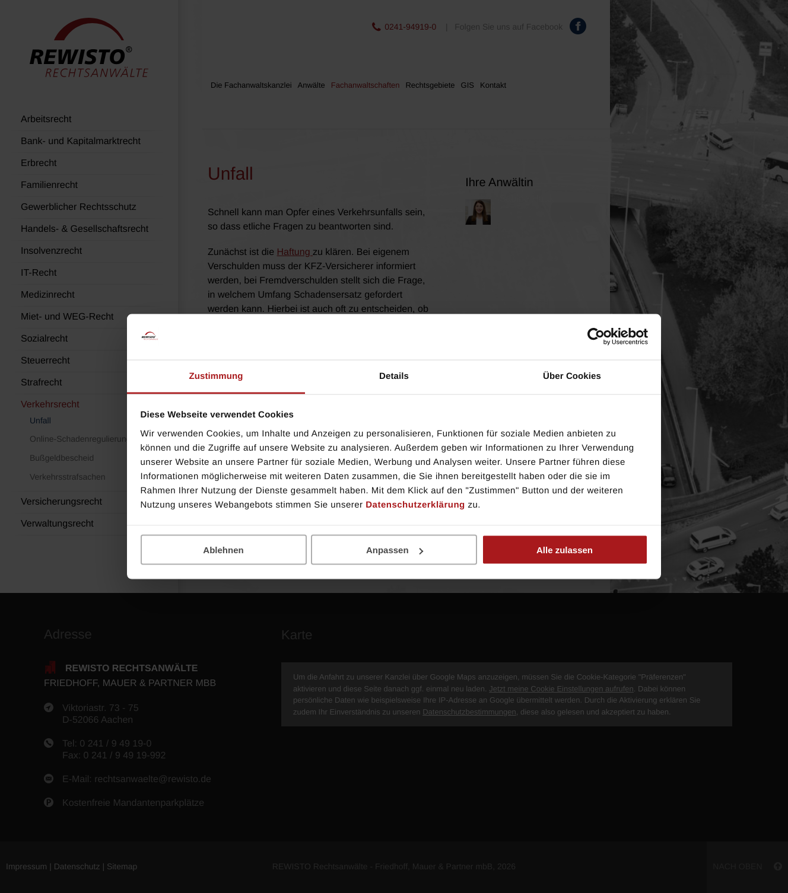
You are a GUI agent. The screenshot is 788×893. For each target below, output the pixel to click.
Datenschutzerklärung (415, 504)
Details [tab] (394, 376)
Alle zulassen (564, 550)
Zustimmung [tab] (216, 376)
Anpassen (394, 550)
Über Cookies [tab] (572, 376)
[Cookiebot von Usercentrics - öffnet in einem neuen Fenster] (596, 337)
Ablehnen (223, 550)
